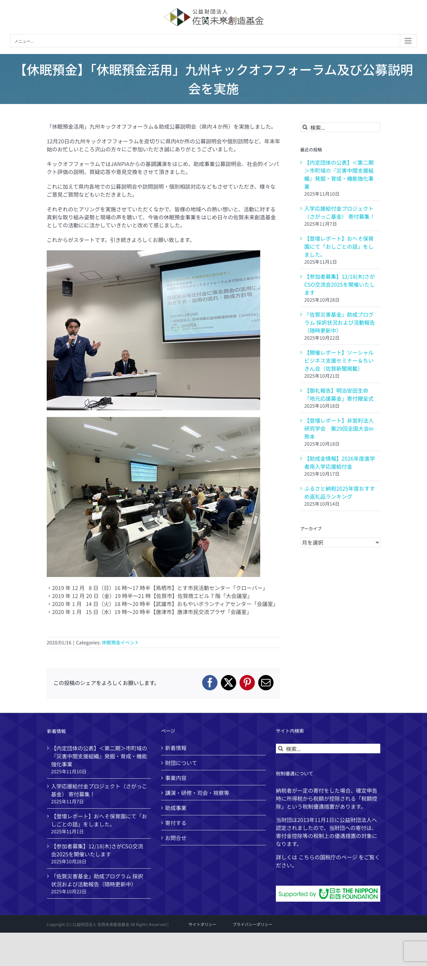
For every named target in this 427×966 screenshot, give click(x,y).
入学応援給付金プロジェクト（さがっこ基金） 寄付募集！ (339, 212)
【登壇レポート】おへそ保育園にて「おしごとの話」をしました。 (339, 246)
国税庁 (328, 857)
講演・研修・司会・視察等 (197, 793)
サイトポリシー (202, 924)
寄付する (175, 823)
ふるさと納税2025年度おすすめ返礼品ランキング (339, 492)
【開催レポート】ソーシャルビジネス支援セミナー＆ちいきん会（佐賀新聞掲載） (339, 360)
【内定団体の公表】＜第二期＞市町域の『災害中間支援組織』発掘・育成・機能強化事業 (339, 174)
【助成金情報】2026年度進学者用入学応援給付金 (339, 462)
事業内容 (175, 778)
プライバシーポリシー (253, 924)
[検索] (305, 127)
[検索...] (340, 127)
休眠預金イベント (120, 642)
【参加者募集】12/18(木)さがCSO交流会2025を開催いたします (339, 284)
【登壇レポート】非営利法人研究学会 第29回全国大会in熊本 (339, 428)
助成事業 (175, 808)
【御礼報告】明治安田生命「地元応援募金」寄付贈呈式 (339, 394)
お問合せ (175, 838)
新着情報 (175, 748)
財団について (181, 763)
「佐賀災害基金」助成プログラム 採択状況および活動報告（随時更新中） (339, 322)
